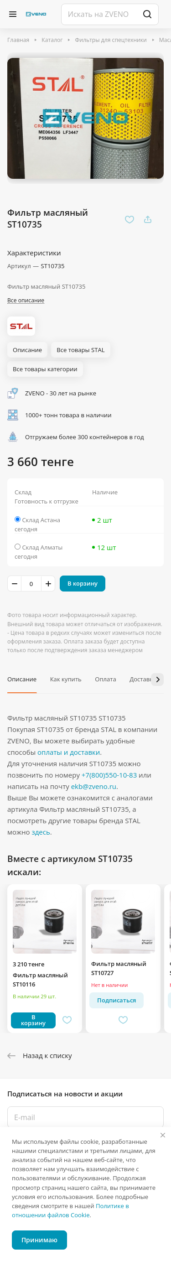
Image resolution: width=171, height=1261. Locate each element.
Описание (21, 679)
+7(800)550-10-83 (109, 774)
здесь (40, 831)
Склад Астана (41, 520)
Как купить (66, 679)
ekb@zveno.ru (93, 786)
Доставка (143, 679)
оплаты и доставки (68, 752)
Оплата (105, 679)
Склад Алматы (42, 547)
